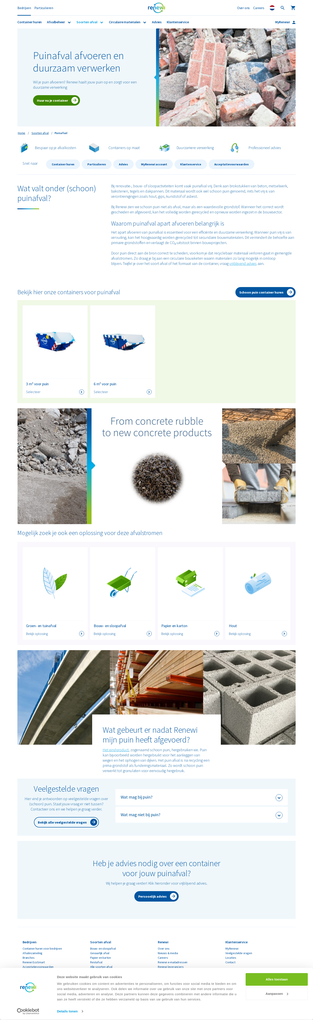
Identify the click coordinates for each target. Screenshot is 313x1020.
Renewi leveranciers (171, 967)
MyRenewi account (154, 164)
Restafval (96, 962)
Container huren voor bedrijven (42, 948)
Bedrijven (24, 8)
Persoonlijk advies (152, 896)
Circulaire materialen (125, 22)
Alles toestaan (277, 979)
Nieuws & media (168, 953)
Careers (258, 8)
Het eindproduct (116, 749)
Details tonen (67, 1011)
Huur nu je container (52, 100)
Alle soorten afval (101, 967)
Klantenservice (178, 22)
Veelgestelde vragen (238, 953)
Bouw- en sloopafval (103, 948)
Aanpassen (277, 993)
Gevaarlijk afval (99, 953)
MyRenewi (282, 22)
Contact (230, 962)
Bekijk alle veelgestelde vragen (62, 822)
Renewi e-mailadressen (172, 962)
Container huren (29, 22)
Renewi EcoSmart (34, 962)
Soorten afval (87, 22)
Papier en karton (100, 958)
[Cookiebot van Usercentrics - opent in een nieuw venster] (28, 1011)
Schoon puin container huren (261, 292)
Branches (29, 958)
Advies (156, 22)
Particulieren (43, 8)
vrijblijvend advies (243, 263)
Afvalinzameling (32, 953)
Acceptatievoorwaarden (231, 164)
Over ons (243, 8)
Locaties (230, 958)
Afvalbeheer (56, 22)
